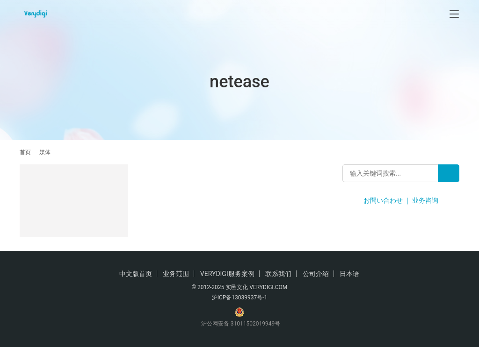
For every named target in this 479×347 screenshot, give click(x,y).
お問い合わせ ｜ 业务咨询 (401, 200)
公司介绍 (316, 273)
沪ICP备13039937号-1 (240, 297)
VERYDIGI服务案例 (227, 273)
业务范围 (176, 273)
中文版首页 (135, 273)
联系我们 (278, 273)
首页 (25, 152)
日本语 (349, 273)
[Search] (448, 173)
